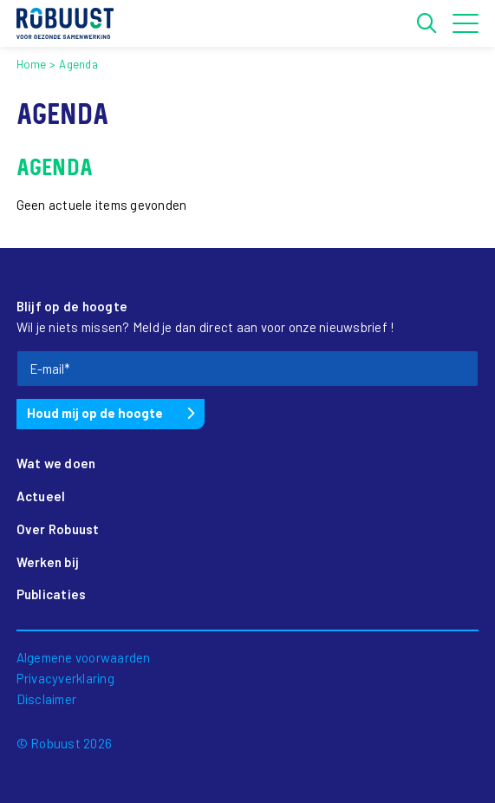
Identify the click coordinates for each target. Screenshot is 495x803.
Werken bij (48, 562)
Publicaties (51, 594)
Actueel (41, 496)
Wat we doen (56, 463)
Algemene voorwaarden (83, 657)
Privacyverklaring (65, 678)
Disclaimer (46, 699)
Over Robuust (58, 529)
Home (31, 64)
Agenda (78, 64)
